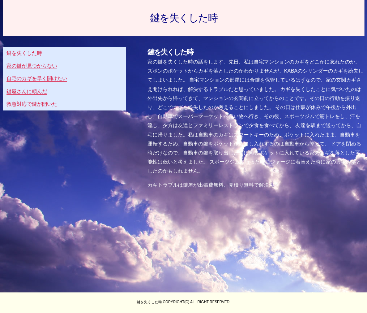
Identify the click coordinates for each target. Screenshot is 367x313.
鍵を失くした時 (183, 18)
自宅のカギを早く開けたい (37, 78)
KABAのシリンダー (306, 71)
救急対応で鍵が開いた (32, 104)
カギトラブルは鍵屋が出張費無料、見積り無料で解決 (208, 185)
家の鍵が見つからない (32, 66)
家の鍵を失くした (168, 62)
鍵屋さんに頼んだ (27, 91)
